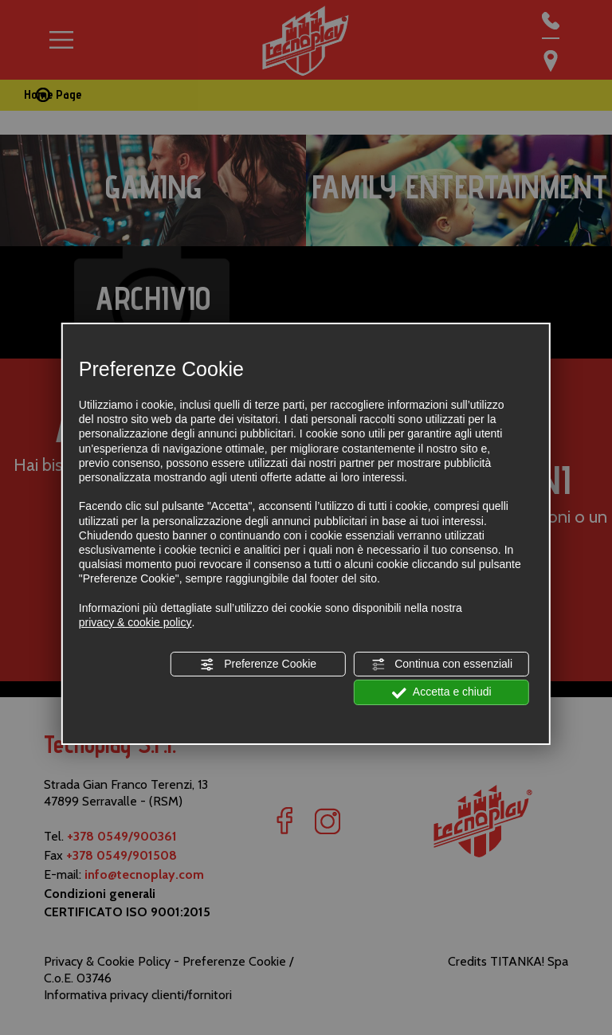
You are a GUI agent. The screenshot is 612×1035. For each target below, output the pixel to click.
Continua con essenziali (441, 664)
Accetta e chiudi (442, 692)
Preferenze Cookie (258, 664)
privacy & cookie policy (135, 622)
